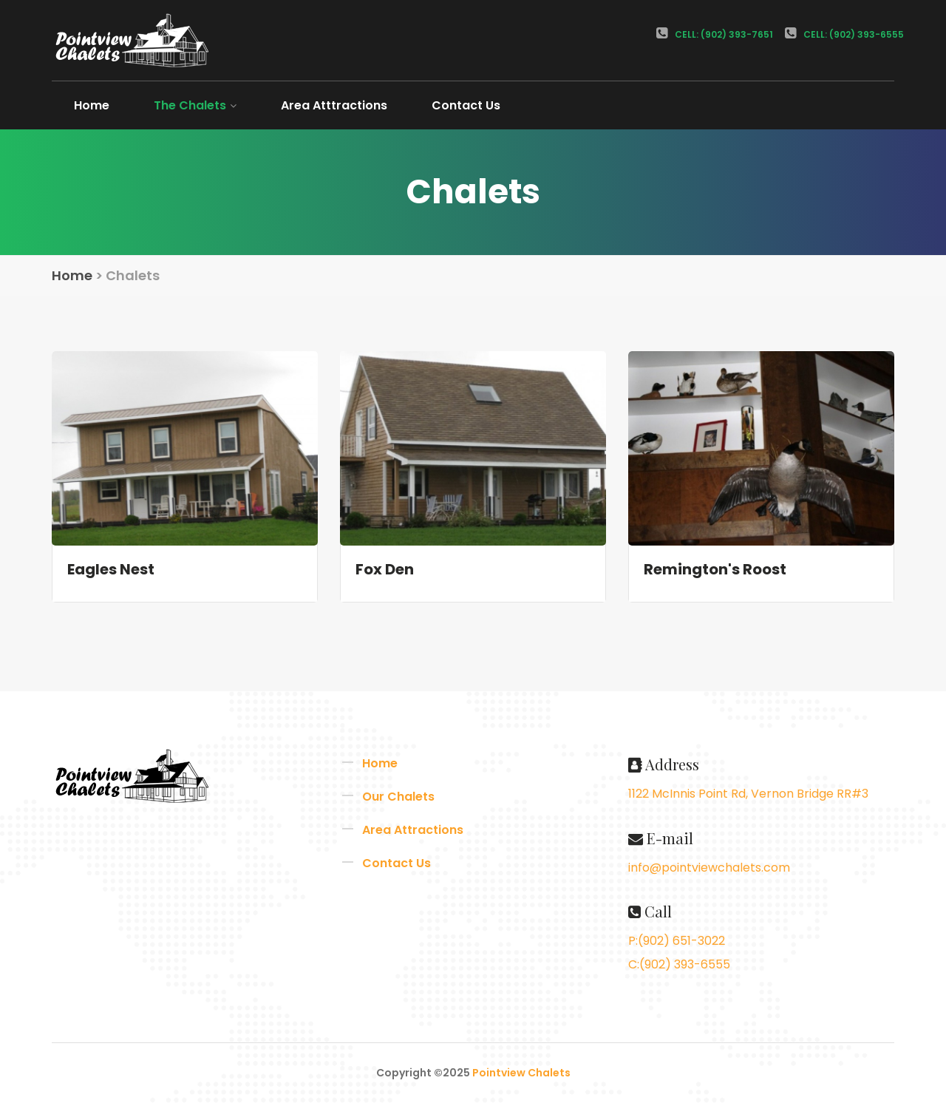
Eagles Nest (110, 569)
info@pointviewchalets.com (709, 867)
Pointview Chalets (521, 1072)
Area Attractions (412, 829)
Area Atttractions (334, 105)
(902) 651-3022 (681, 940)
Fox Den (384, 569)
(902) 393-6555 (684, 964)
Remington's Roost (715, 569)
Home (91, 105)
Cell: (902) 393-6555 (844, 34)
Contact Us (466, 105)
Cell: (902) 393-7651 (714, 34)
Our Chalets (398, 796)
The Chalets (195, 105)
